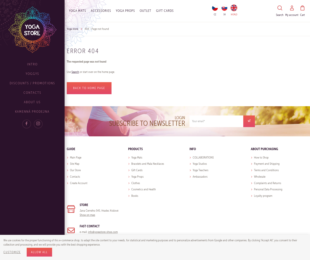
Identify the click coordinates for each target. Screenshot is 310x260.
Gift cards (165, 11)
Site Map (74, 164)
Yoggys (32, 74)
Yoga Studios (200, 164)
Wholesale (259, 176)
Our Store (75, 170)
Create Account (78, 183)
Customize (12, 252)
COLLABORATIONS (203, 157)
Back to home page (89, 88)
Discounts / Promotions (32, 83)
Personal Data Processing (268, 189)
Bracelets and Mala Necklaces (147, 164)
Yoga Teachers (200, 170)
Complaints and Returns (267, 183)
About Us (32, 102)
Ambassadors (200, 176)
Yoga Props (125, 11)
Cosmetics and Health (143, 189)
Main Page (75, 157)
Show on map (87, 215)
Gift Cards (137, 170)
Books (134, 196)
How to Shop (261, 157)
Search (75, 72)
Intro (32, 64)
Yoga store (72, 29)
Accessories (101, 11)
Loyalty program (263, 196)
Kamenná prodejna (32, 111)
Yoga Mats (77, 11)
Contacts (32, 93)
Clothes (135, 183)
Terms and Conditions (266, 170)
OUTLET (145, 11)
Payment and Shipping (266, 164)
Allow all (39, 252)
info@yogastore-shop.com (103, 232)
